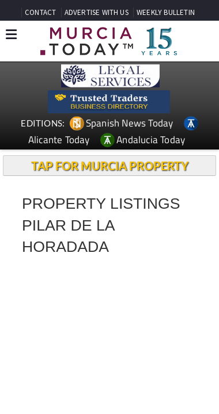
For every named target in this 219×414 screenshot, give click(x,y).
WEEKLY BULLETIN (166, 12)
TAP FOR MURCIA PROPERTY (109, 165)
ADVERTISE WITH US (97, 12)
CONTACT (40, 12)
